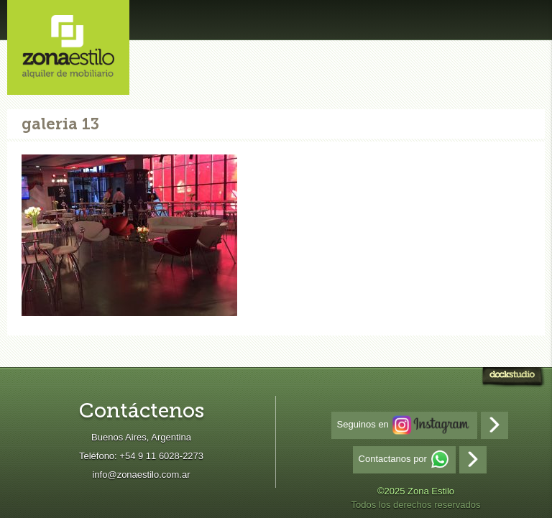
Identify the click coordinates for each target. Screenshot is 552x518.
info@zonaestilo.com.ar (141, 474)
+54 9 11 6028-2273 (161, 455)
